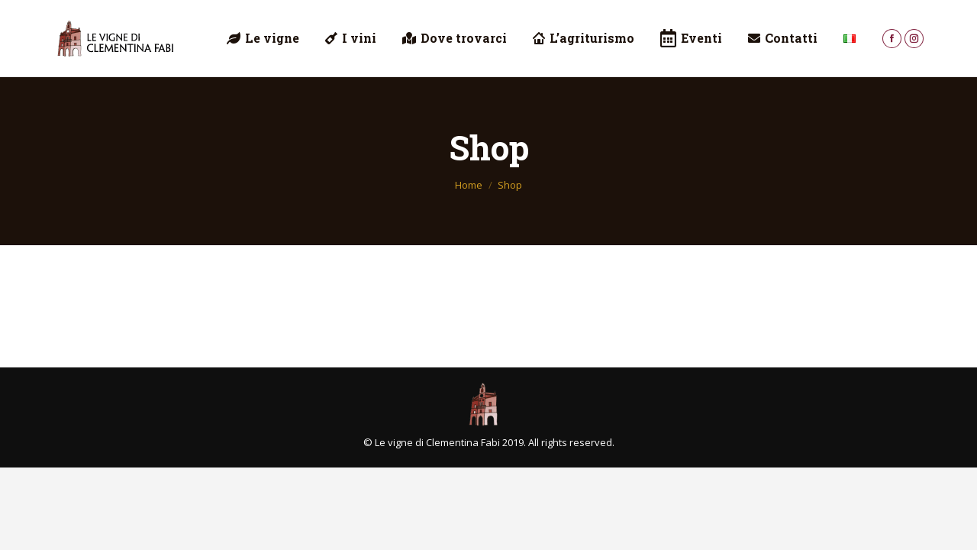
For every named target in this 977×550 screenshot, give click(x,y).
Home (468, 185)
